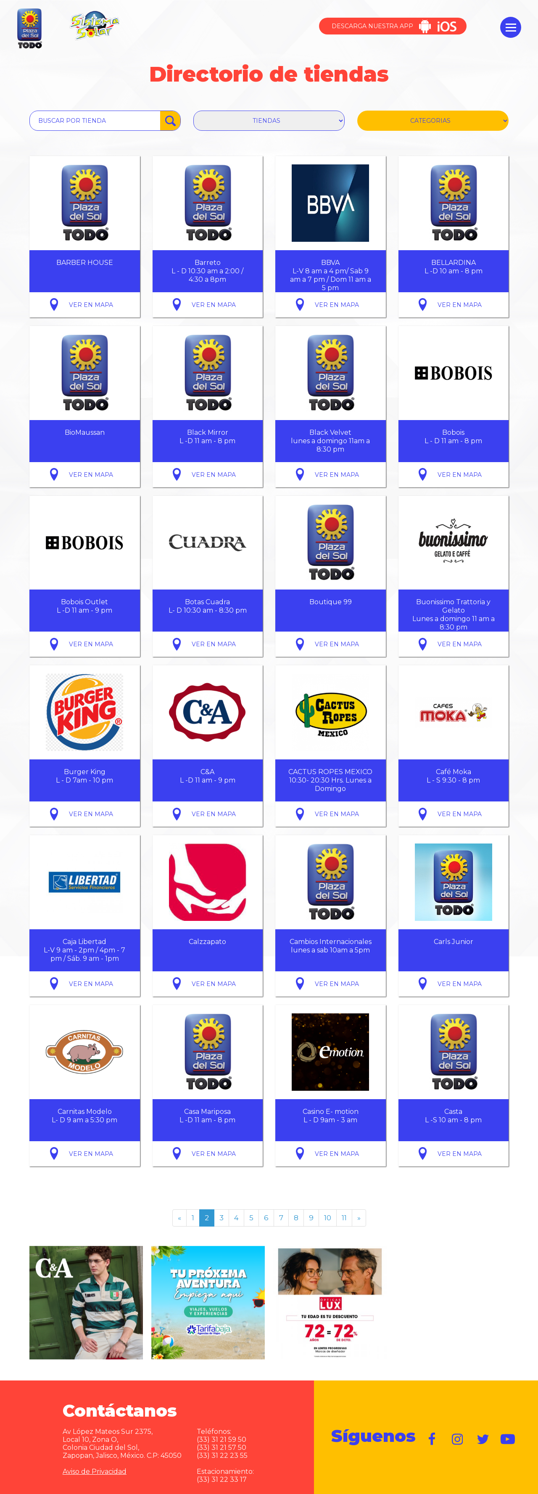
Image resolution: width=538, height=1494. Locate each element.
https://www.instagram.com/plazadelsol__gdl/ (457, 1439)
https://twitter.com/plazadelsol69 (483, 1439)
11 (344, 1218)
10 (327, 1218)
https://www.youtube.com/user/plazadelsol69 (508, 1439)
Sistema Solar (94, 25)
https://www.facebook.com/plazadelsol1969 (432, 1439)
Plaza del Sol (29, 29)
